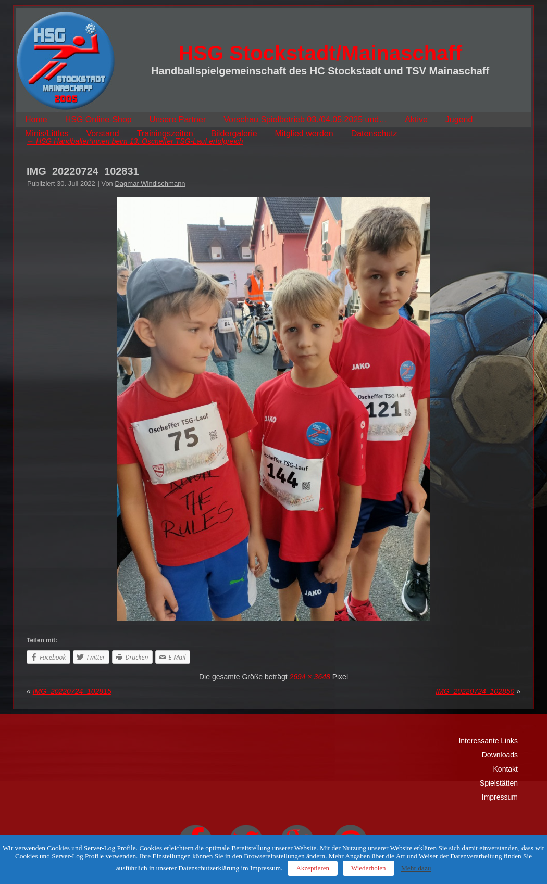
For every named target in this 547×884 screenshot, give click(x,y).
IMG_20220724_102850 (475, 691)
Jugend (459, 119)
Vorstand (102, 133)
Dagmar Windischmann (150, 183)
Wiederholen (368, 868)
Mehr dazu (416, 868)
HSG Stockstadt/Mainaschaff (320, 53)
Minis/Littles (47, 133)
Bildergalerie (234, 133)
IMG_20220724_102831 (83, 171)
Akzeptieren (312, 868)
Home (36, 119)
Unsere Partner (178, 119)
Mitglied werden (304, 133)
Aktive (416, 119)
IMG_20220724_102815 (72, 691)
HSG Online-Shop (98, 119)
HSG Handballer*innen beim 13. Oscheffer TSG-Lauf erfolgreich (135, 141)
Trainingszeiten (165, 133)
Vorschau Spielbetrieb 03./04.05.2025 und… (305, 119)
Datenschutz (374, 133)
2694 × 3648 (310, 677)
